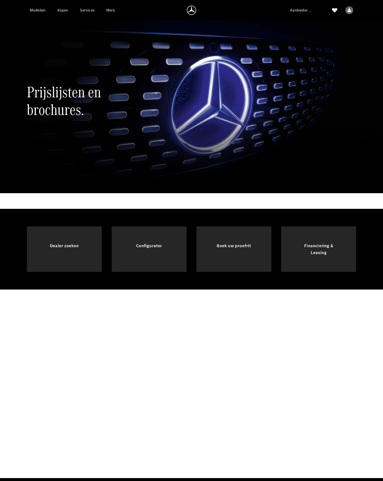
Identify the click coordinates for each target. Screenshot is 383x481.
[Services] (87, 10)
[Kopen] (62, 10)
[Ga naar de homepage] (191, 10)
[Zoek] (323, 10)
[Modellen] (38, 10)
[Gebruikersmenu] (349, 10)
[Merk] (110, 10)
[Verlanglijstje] (335, 10)
